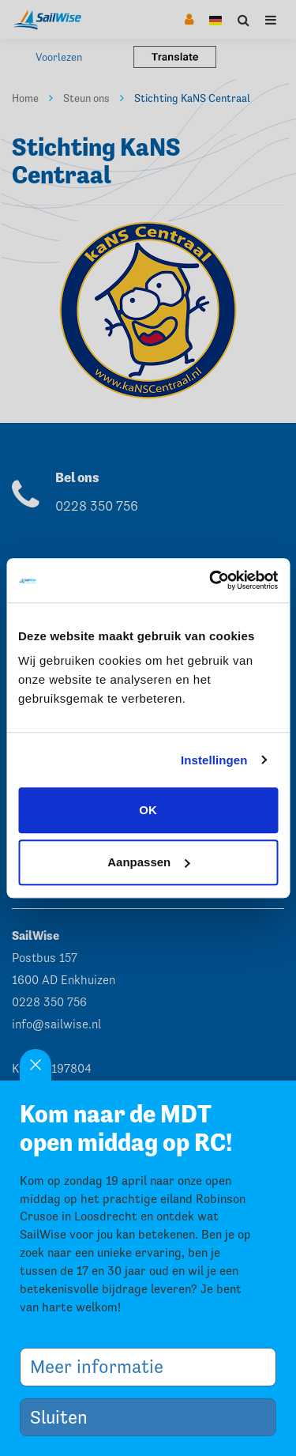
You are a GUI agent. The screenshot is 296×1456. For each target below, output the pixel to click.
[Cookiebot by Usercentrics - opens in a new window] (211, 580)
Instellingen (214, 760)
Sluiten (64, 1416)
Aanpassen (148, 862)
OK (148, 810)
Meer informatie (102, 1366)
